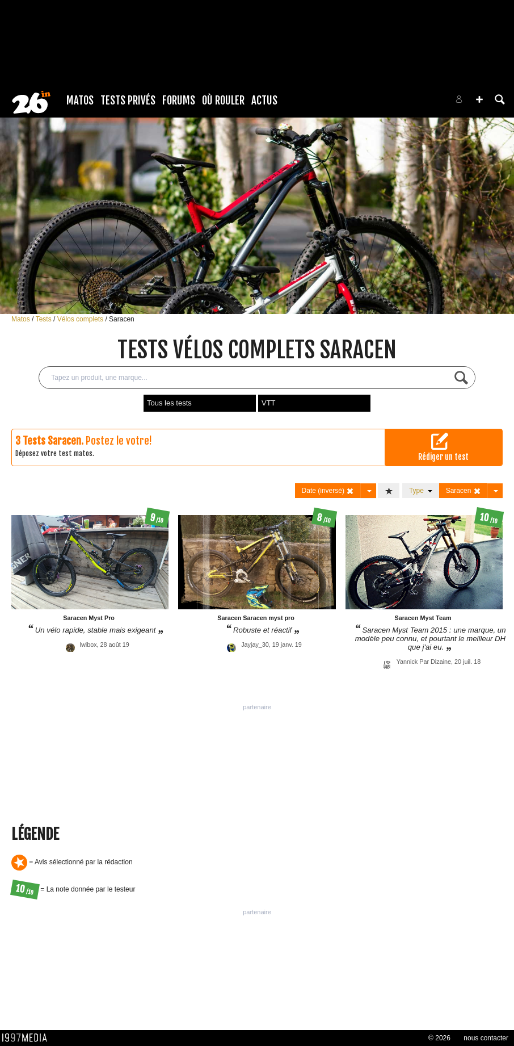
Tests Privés (127, 100)
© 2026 (439, 1038)
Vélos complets (81, 319)
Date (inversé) (328, 491)
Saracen (121, 319)
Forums (178, 100)
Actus (264, 100)
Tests (44, 319)
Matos (80, 100)
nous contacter (486, 1038)
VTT (269, 403)
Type (420, 491)
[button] (479, 99)
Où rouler (223, 100)
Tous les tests (169, 403)
